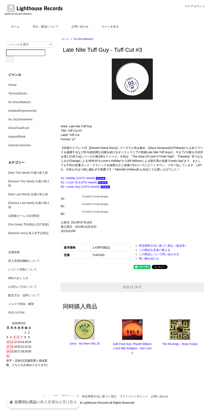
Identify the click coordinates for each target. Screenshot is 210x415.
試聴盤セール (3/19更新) (23, 215)
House (12, 84)
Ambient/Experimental (22, 110)
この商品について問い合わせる (159, 254)
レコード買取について (22, 269)
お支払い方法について (22, 286)
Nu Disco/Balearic (83, 39)
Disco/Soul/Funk (18, 128)
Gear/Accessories (19, 145)
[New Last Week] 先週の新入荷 (28, 194)
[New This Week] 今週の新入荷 (28, 172)
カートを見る (107, 26)
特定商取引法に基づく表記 (99, 396)
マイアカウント (192, 6)
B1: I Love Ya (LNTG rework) (84, 182)
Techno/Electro (17, 93)
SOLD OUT (132, 287)
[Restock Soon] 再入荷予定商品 (28, 233)
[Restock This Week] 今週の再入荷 (29, 183)
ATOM (20, 312)
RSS (11, 312)
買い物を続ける (149, 258)
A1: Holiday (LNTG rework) (83, 178)
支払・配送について (42, 26)
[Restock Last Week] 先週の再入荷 (29, 205)
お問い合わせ (77, 26)
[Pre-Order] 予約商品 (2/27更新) (28, 224)
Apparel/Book (16, 136)
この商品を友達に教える (154, 250)
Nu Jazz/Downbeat (20, 119)
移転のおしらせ (18, 278)
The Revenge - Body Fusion (180, 344)
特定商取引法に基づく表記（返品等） (163, 245)
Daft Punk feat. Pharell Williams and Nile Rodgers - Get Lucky (132, 348)
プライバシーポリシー (133, 396)
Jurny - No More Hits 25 (85, 343)
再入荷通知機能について (24, 260)
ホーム (12, 26)
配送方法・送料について (24, 295)
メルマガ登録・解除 (21, 304)
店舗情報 (14, 252)
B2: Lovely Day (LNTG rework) (85, 186)
